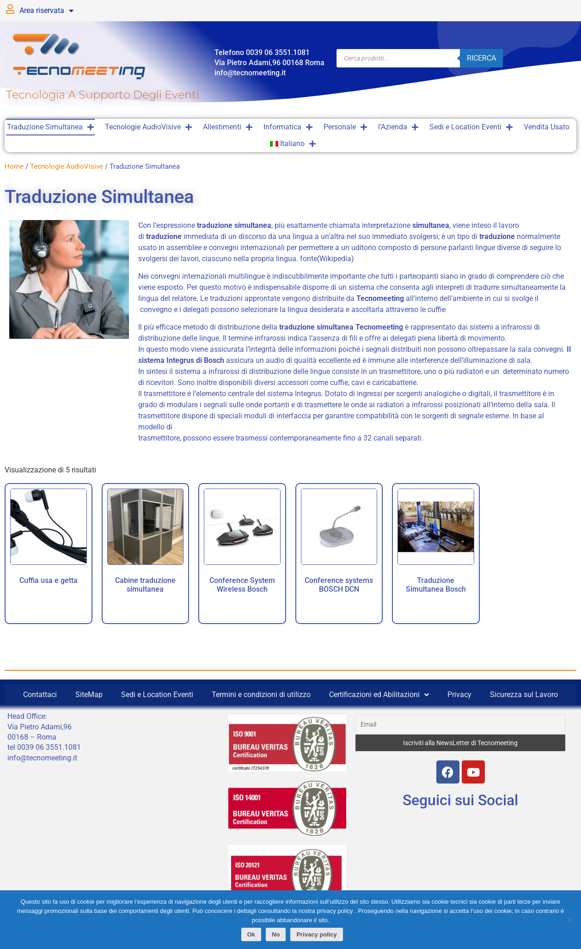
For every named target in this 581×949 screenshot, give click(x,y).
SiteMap (89, 694)
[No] (569, 920)
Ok (252, 935)
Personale (345, 127)
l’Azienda (398, 127)
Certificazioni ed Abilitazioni (379, 694)
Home (14, 166)
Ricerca (481, 58)
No (277, 935)
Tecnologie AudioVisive (148, 127)
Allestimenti (227, 127)
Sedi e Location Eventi (471, 127)
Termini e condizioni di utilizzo (261, 694)
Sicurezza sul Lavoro (524, 694)
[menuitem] (293, 143)
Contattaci (40, 694)
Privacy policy (317, 935)
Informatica (287, 127)
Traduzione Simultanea (50, 127)
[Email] (460, 725)
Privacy (459, 694)
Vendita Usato (546, 126)
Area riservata (46, 10)
